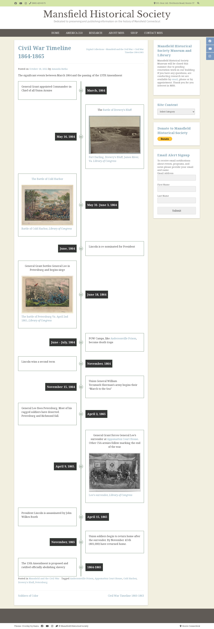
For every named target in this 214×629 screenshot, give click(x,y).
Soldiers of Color (28, 595)
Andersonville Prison (123, 338)
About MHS (116, 33)
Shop (134, 33)
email (175, 79)
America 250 (74, 33)
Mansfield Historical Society (107, 14)
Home (55, 33)
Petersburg (41, 582)
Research (95, 33)
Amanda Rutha (60, 68)
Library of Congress (60, 228)
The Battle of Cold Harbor (47, 179)
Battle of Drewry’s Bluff (117, 110)
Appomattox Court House (122, 439)
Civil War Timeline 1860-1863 (126, 595)
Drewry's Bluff (26, 582)
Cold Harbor (130, 578)
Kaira (36, 626)
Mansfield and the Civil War (44, 578)
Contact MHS (153, 33)
